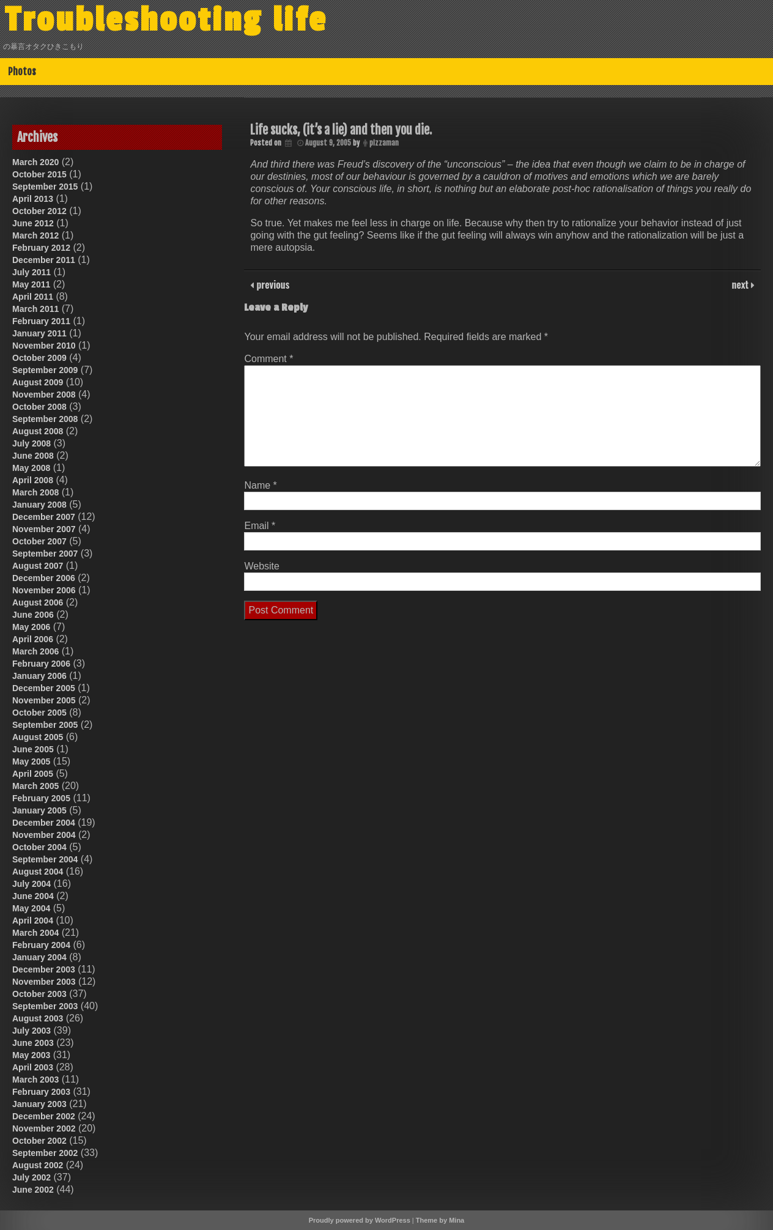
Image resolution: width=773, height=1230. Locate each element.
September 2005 (45, 725)
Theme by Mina (440, 1220)
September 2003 (45, 1006)
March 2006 (35, 651)
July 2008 (31, 443)
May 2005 (31, 761)
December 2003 (43, 969)
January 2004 (39, 957)
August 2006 (37, 602)
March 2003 (35, 1079)
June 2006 (33, 615)
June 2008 (33, 456)
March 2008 (35, 492)
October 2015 (39, 174)
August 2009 (37, 382)
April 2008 (32, 480)
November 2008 (44, 394)
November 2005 (44, 700)
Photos (22, 71)
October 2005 (39, 712)
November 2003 (44, 982)
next (741, 284)
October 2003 (39, 994)
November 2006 (44, 590)
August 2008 (37, 431)
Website (261, 566)
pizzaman (384, 142)
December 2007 (43, 517)
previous (271, 284)
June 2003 (33, 1043)
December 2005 (43, 688)
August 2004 (37, 871)
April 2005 (32, 774)
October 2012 (39, 211)
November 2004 (44, 835)
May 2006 (31, 627)
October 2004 (39, 847)
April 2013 (32, 199)
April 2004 (32, 920)
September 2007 (45, 553)
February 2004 (41, 945)
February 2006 (41, 664)
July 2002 (31, 1177)
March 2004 (35, 933)
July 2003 (31, 1030)
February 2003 (41, 1092)
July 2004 (31, 884)
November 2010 (44, 345)
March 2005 (35, 786)
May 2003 (31, 1055)
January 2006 (39, 676)
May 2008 (31, 468)
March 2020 (35, 162)
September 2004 (45, 859)
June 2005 (33, 749)
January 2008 (39, 504)
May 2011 (31, 284)
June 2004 (33, 896)
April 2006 (32, 639)
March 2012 (35, 235)
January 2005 (39, 810)
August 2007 (37, 566)
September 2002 (45, 1153)
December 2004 (43, 823)
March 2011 (35, 309)
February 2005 (41, 798)
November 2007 (44, 529)
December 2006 (43, 578)
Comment (268, 359)
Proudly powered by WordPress (359, 1220)
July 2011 (31, 272)
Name (260, 485)
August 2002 (37, 1165)
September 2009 (45, 370)
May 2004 (31, 908)
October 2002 (39, 1141)
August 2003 (37, 1018)
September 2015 (45, 186)
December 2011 (43, 260)
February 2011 (41, 321)
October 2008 (39, 407)
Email (259, 526)
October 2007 (39, 541)
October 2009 (39, 358)
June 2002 (33, 1190)
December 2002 (43, 1116)
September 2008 (45, 419)
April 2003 (32, 1067)
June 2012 (33, 223)
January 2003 (39, 1104)
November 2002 (44, 1128)
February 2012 (41, 248)
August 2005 (37, 737)
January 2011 (39, 333)
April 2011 (32, 297)
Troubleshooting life (166, 20)
